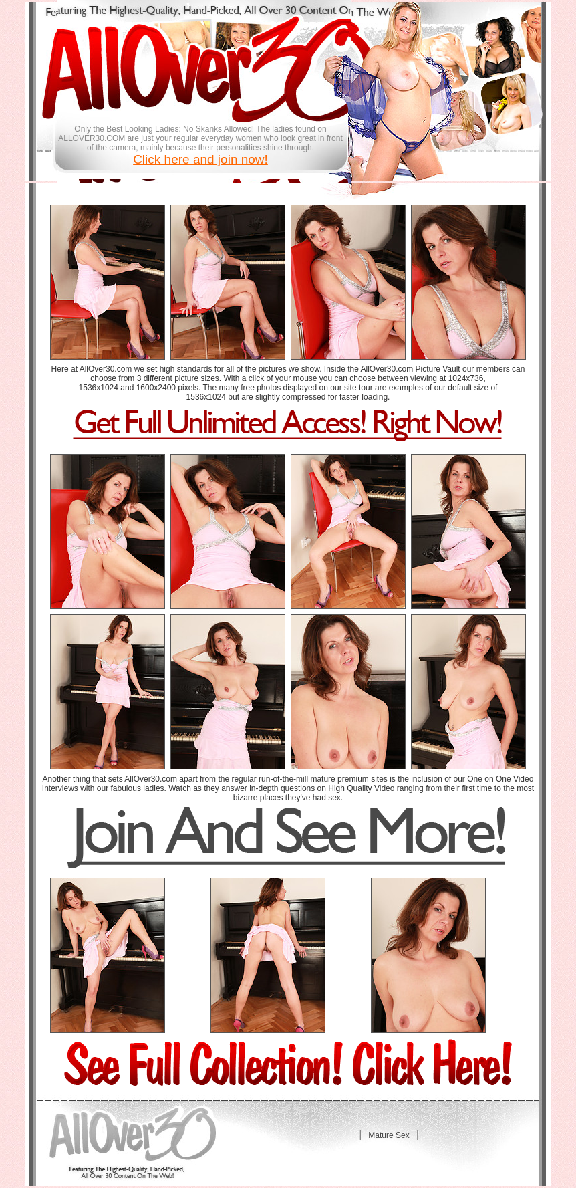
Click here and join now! (200, 159)
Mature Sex (388, 1135)
